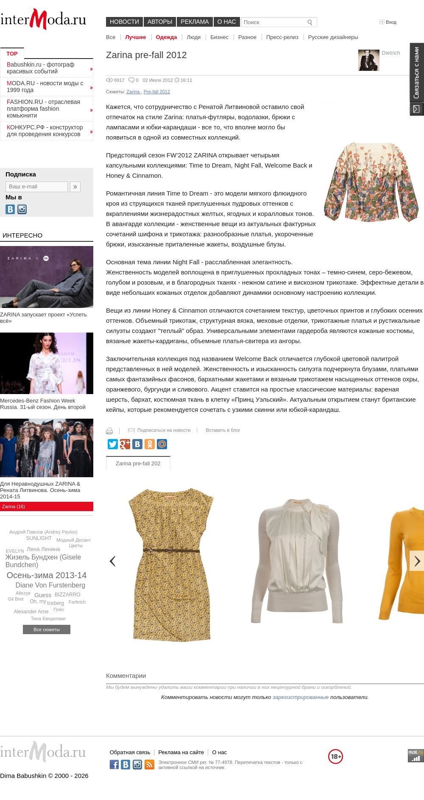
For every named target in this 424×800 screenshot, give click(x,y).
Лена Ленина (43, 549)
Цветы (76, 545)
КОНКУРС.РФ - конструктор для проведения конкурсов (45, 130)
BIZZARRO (68, 595)
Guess (42, 595)
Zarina (133, 91)
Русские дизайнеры (333, 37)
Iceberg (55, 603)
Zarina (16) (13, 506)
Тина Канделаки (48, 618)
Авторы (160, 21)
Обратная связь (130, 752)
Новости (124, 21)
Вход (387, 22)
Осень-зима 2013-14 (47, 575)
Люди (194, 37)
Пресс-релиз (282, 37)
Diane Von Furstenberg (51, 585)
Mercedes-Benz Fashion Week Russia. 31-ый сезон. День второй (43, 403)
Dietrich (391, 53)
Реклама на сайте (181, 752)
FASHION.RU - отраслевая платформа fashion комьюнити (43, 108)
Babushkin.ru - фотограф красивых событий (40, 68)
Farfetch (77, 601)
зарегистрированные (301, 697)
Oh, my (38, 601)
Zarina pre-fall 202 (138, 463)
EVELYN (15, 551)
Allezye (23, 593)
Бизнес (219, 37)
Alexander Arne (31, 612)
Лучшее (135, 37)
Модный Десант (73, 540)
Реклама (195, 21)
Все (110, 37)
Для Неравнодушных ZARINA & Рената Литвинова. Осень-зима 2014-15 (40, 490)
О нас (227, 21)
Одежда (166, 37)
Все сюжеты (46, 629)
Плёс (58, 609)
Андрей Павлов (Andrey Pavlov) (43, 531)
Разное (247, 37)
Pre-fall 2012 (157, 91)
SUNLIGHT (39, 538)
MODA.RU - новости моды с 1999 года (45, 86)
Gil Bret (16, 598)
